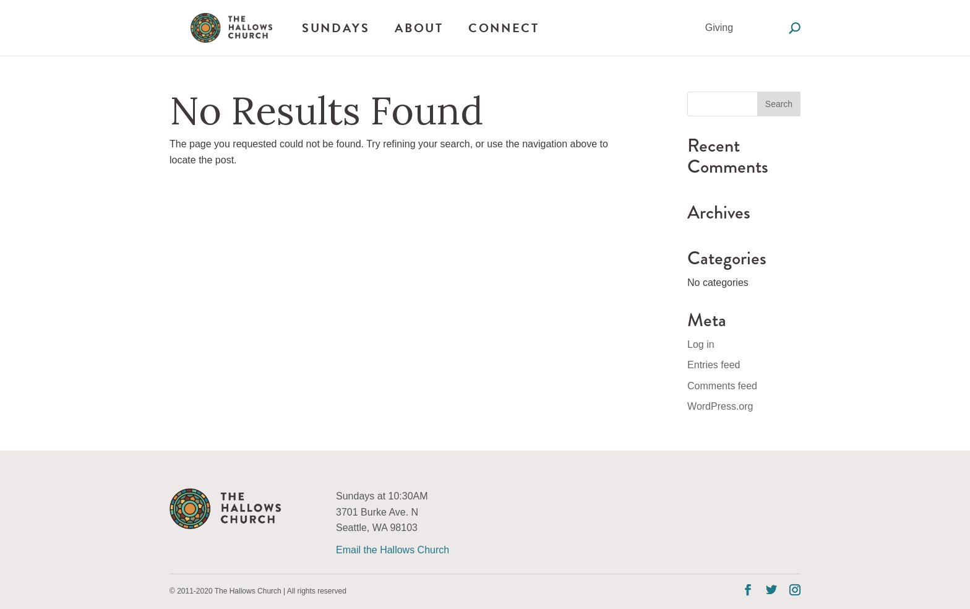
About (419, 28)
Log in (701, 344)
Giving (719, 27)
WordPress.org (720, 406)
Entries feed (713, 365)
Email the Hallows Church (392, 550)
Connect (503, 28)
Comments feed (722, 386)
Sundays (335, 28)
